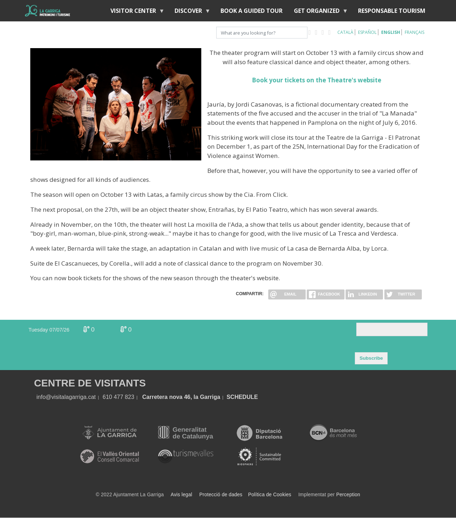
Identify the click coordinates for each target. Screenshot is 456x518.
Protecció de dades (221, 494)
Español (367, 32)
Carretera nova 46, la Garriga (181, 397)
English (390, 32)
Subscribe (371, 358)
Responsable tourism (391, 11)
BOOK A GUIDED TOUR (252, 11)
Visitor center (135, 12)
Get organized (318, 12)
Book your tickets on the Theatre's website (316, 80)
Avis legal (181, 494)
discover (190, 12)
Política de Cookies (269, 494)
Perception (348, 494)
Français (414, 32)
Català (345, 32)
